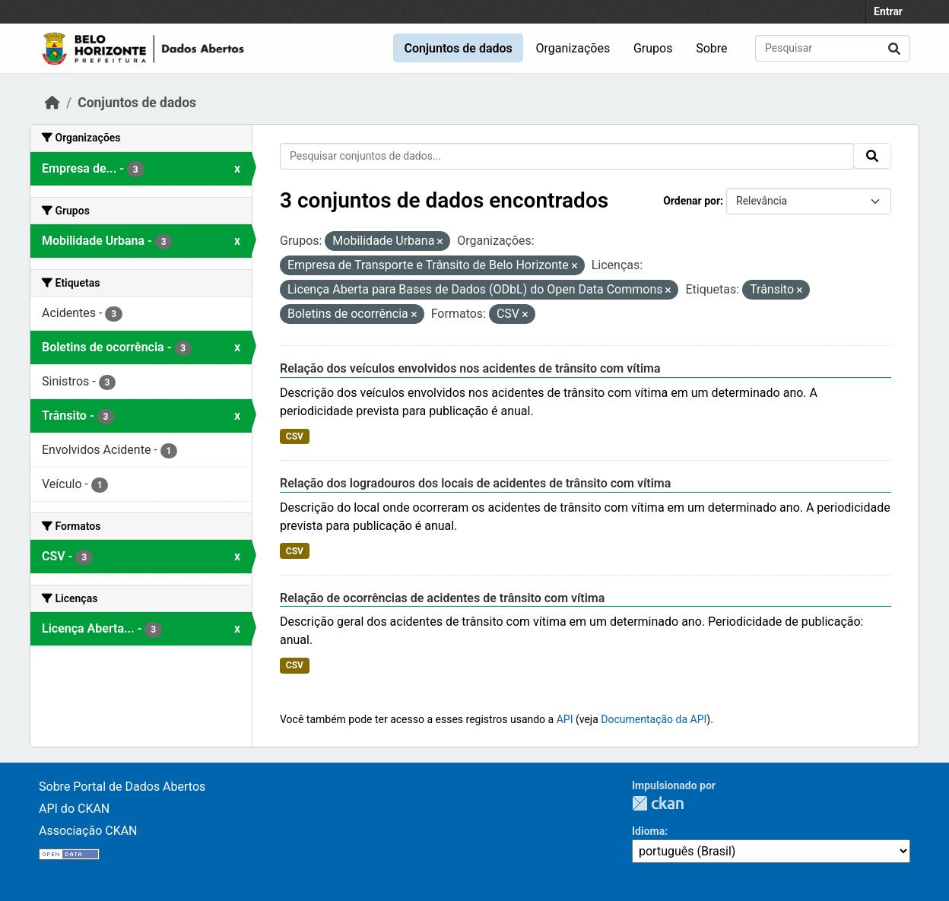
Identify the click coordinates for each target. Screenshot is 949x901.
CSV (294, 436)
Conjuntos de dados (458, 48)
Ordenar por (691, 201)
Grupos (653, 48)
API (565, 719)
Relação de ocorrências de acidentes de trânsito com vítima (442, 598)
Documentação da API (653, 719)
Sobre (711, 48)
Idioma (648, 831)
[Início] (52, 102)
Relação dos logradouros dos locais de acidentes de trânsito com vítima (475, 483)
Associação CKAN (88, 830)
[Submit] (894, 48)
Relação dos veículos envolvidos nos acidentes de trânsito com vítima (470, 368)
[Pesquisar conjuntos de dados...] (832, 48)
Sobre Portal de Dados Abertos (122, 786)
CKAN (658, 803)
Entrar (888, 11)
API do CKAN (74, 808)
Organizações (573, 48)
